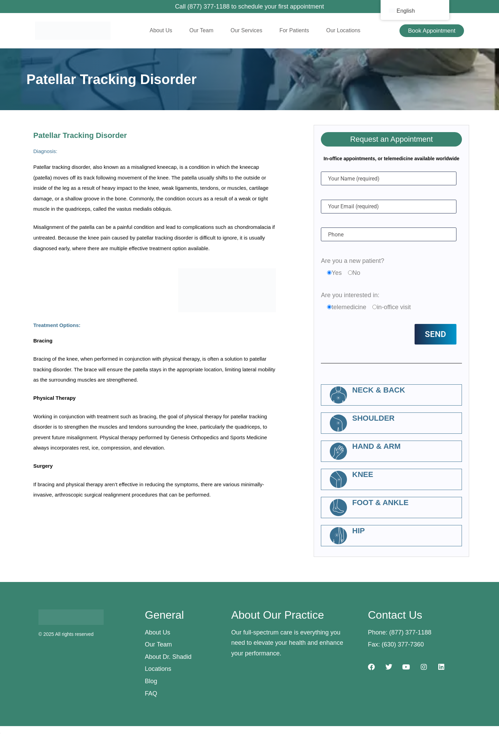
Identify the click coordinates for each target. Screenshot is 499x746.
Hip (358, 530)
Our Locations (343, 30)
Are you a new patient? (352, 260)
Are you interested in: (350, 295)
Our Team (201, 30)
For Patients (294, 30)
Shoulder (373, 418)
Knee (362, 474)
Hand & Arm (376, 446)
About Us (161, 30)
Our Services (246, 30)
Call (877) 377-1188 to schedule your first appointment (249, 6)
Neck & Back (378, 390)
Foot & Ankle (380, 502)
